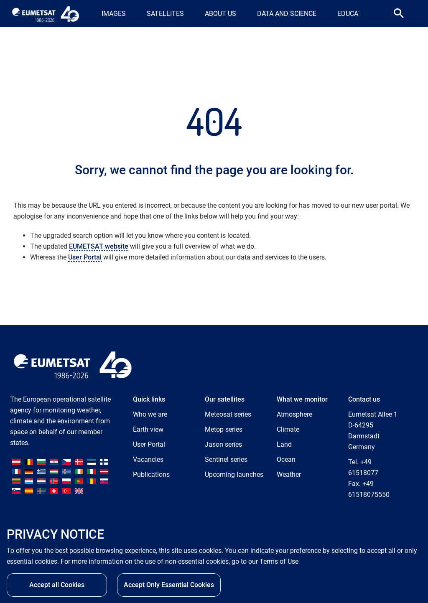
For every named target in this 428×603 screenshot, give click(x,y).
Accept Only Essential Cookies (169, 585)
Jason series (223, 444)
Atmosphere (294, 414)
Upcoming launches (234, 474)
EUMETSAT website (98, 246)
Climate (288, 429)
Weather (289, 474)
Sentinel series (226, 459)
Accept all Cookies (56, 585)
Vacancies (148, 459)
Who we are (150, 414)
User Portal (85, 257)
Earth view (148, 429)
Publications (151, 474)
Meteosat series (228, 414)
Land (284, 444)
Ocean (286, 459)
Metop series (223, 429)
